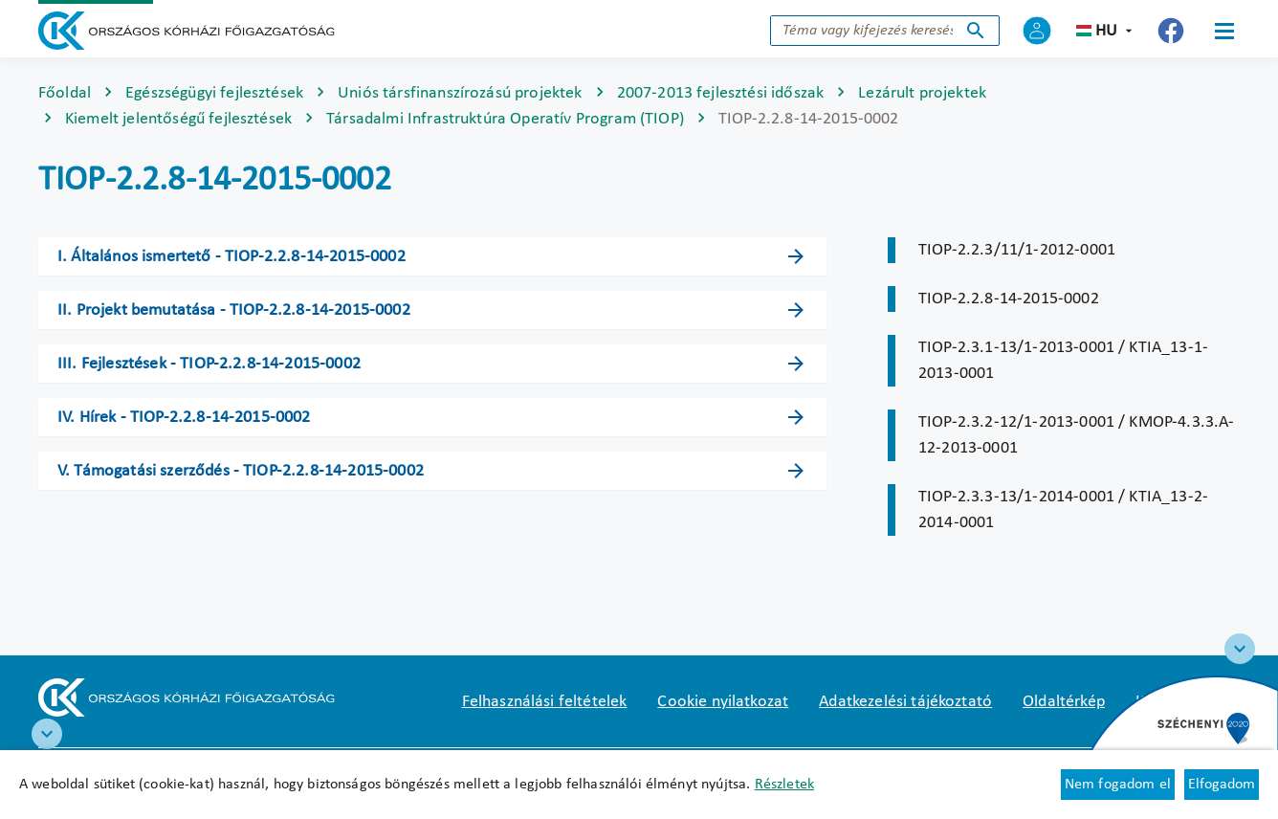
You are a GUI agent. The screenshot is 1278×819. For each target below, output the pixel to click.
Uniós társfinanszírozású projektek (460, 93)
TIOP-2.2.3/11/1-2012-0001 (1016, 250)
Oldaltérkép (1064, 702)
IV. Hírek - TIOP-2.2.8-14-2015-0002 (184, 418)
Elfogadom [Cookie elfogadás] (1221, 784)
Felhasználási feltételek (545, 702)
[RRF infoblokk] (47, 734)
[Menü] (1224, 30)
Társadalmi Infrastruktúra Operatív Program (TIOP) (505, 119)
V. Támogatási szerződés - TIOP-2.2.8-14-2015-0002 (240, 471)
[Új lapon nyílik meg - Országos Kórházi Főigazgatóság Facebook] (1171, 30)
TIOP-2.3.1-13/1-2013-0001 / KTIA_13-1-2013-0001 (1063, 361)
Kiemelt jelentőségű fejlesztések (178, 119)
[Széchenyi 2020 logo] (1239, 648)
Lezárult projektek (922, 93)
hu (1106, 31)
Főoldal (64, 93)
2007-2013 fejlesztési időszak (721, 93)
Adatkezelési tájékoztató (905, 702)
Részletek (784, 784)
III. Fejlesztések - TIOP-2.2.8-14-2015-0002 (209, 364)
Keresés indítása (976, 30)
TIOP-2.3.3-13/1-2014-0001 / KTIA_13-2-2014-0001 (1063, 510)
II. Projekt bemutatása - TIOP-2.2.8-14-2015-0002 (233, 310)
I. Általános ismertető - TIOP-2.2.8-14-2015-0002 (231, 257)
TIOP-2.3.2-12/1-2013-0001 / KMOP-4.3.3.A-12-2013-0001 (1076, 435)
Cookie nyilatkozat (722, 702)
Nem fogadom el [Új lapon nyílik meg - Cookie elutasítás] (1118, 784)
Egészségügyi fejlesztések (214, 93)
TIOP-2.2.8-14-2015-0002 (1008, 299)
